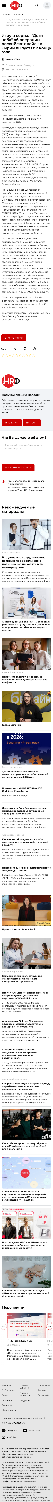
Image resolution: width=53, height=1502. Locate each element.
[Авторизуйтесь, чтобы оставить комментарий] (26, 452)
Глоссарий (43, 1395)
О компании (44, 1385)
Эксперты (7, 1405)
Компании (7, 1400)
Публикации (8, 1390)
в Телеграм (11, 423)
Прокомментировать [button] (18, 467)
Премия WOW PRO (25, 1394)
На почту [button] (31, 423)
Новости (6, 1385)
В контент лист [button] (14, 338)
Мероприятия (9, 1410)
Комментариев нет (15, 69)
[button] (47, 5)
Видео (5, 1395)
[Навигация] (3, 5)
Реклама (42, 1390)
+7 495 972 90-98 (13, 1422)
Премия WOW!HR (24, 1386)
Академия (25, 1400)
